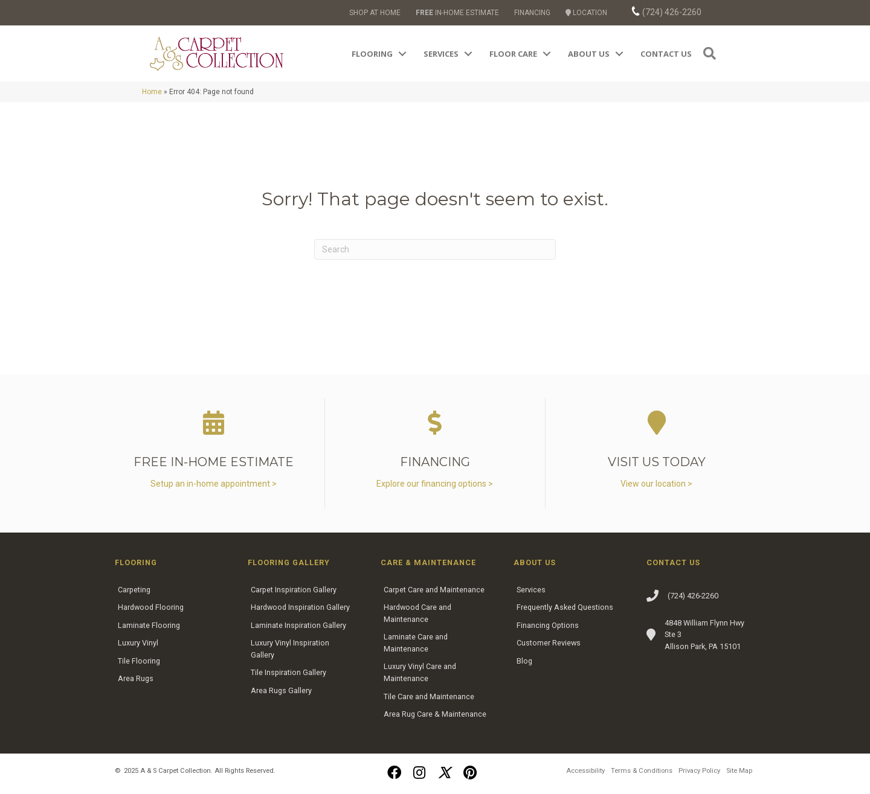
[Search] (435, 249)
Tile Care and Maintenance (429, 696)
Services (441, 53)
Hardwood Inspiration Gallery (300, 607)
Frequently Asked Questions (565, 607)
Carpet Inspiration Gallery (294, 589)
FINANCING (532, 12)
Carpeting (134, 589)
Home (152, 92)
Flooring (372, 53)
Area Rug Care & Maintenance (435, 714)
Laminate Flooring (149, 625)
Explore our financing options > (434, 483)
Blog (524, 660)
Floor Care (513, 53)
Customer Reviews (549, 642)
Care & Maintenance (428, 562)
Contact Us (666, 53)
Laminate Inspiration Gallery (298, 625)
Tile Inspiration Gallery (288, 672)
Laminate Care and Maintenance (416, 642)
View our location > (656, 483)
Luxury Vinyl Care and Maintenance (420, 672)
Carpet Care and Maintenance (434, 589)
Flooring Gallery (289, 562)
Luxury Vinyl (138, 642)
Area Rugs (135, 678)
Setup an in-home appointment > (213, 483)
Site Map (739, 771)
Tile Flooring (139, 660)
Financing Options (548, 625)
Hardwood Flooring (151, 607)
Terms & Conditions (641, 771)
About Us (589, 53)
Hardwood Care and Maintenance (417, 613)
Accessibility (585, 771)
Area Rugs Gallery (281, 690)
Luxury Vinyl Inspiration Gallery (290, 648)
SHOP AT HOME (375, 12)
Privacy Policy (699, 771)
